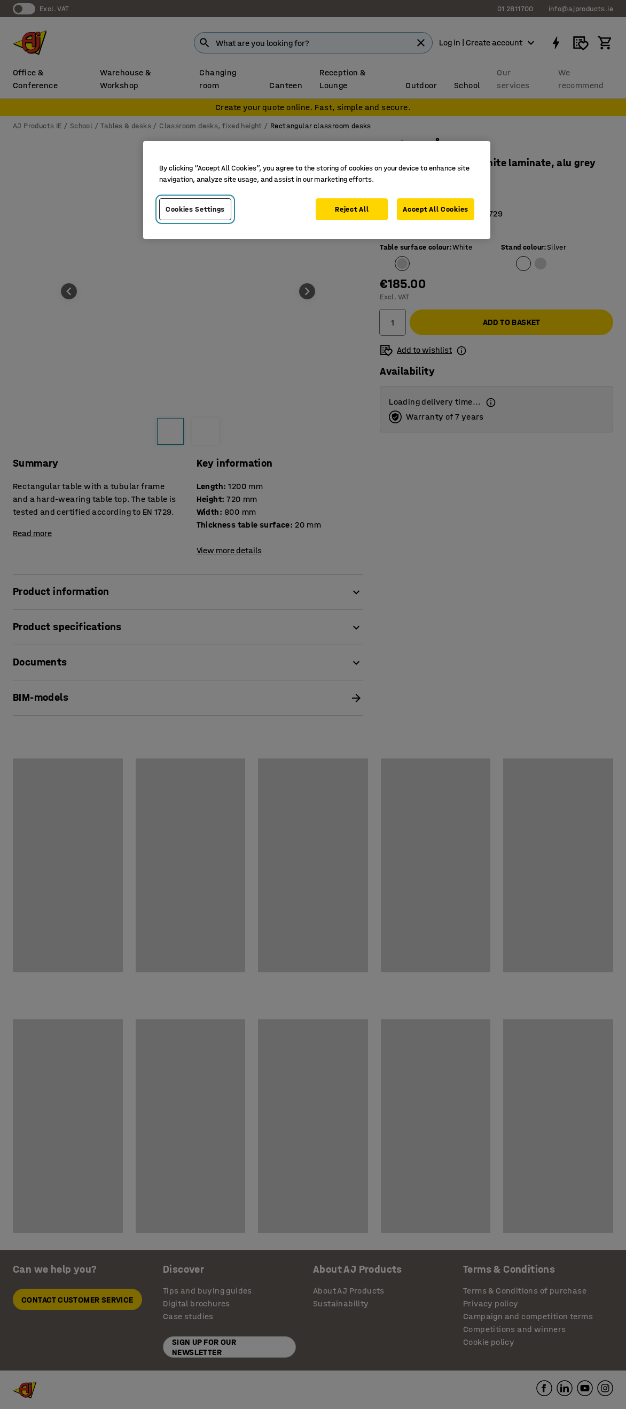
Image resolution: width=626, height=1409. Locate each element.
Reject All (352, 209)
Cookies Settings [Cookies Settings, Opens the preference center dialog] (195, 209)
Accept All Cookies (435, 209)
